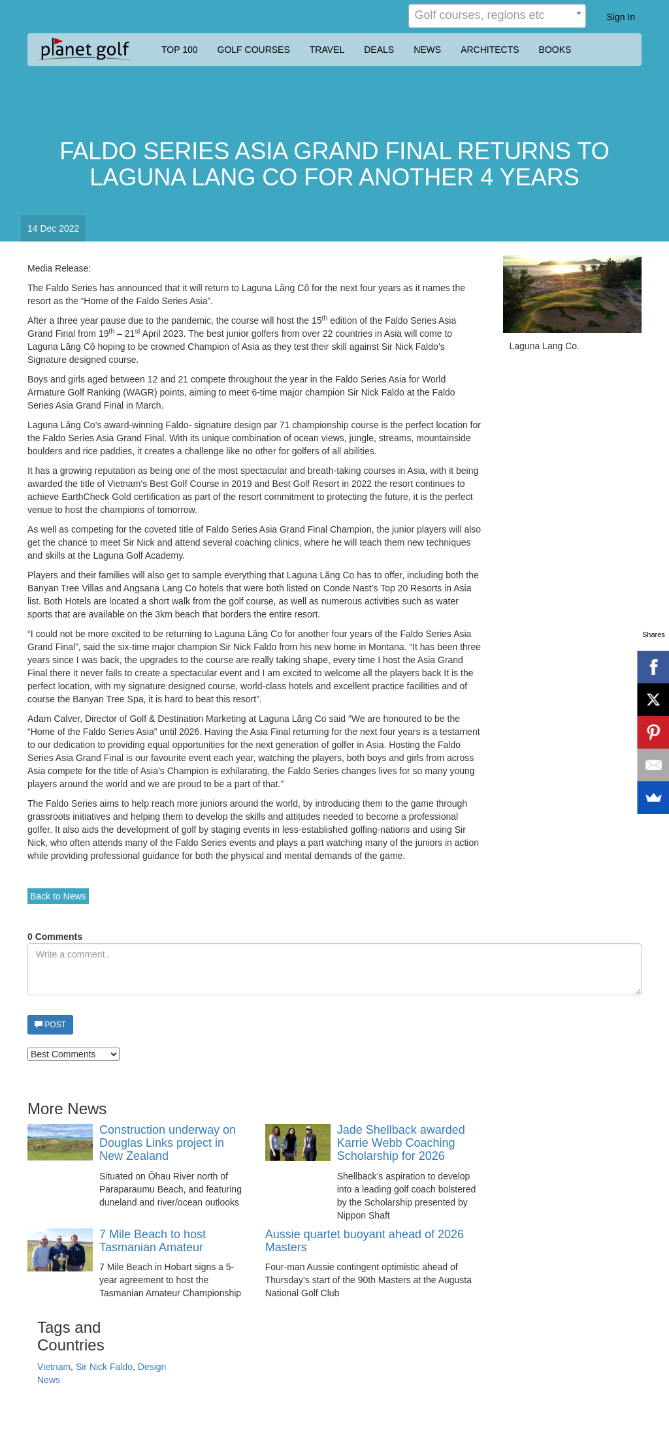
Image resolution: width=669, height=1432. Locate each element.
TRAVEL (327, 49)
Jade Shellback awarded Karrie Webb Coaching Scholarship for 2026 (401, 1143)
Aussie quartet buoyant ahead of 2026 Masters (364, 1241)
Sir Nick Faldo (104, 1367)
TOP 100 (179, 49)
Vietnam (54, 1367)
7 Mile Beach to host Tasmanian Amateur (152, 1241)
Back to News (58, 896)
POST (50, 1024)
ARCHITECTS (490, 49)
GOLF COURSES (254, 49)
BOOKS (555, 49)
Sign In (620, 17)
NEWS (427, 49)
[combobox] (497, 16)
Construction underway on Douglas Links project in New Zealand (167, 1143)
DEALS (379, 49)
